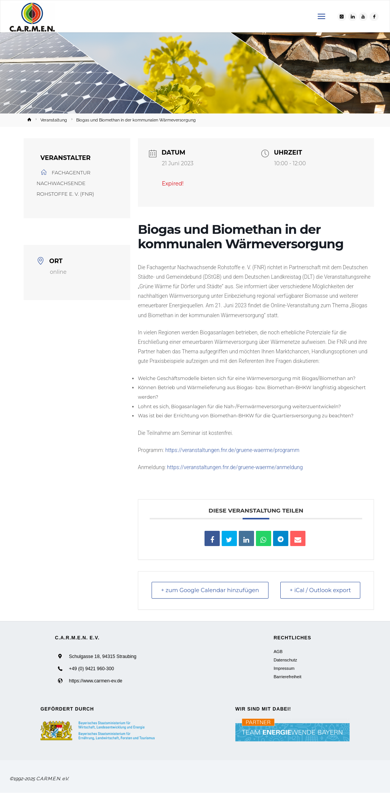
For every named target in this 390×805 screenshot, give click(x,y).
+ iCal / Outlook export (342, 596)
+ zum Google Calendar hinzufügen (191, 596)
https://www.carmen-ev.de (96, 692)
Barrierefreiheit (287, 688)
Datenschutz (285, 671)
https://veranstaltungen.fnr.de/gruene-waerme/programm (232, 450)
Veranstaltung (53, 120)
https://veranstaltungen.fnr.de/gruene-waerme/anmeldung (235, 467)
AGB (277, 663)
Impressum (283, 680)
